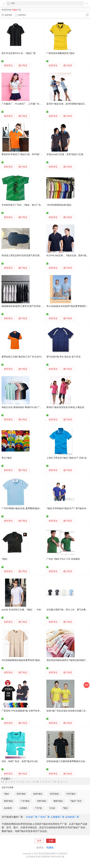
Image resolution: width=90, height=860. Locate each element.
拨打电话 (22, 65)
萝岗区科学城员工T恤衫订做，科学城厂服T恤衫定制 (27, 154)
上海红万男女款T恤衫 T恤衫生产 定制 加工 (67, 458)
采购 (86, 685)
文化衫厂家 (32, 816)
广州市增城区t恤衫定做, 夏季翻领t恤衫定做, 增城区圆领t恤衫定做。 (35, 508)
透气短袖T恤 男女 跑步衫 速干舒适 (63, 356)
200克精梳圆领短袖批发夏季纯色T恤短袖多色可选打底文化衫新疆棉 (35, 660)
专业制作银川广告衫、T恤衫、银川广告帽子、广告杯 (28, 205)
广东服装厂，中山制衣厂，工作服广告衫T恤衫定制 (27, 104)
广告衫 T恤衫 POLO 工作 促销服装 (63, 559)
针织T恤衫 (70, 794)
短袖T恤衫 (37, 794)
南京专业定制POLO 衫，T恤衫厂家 (19, 53)
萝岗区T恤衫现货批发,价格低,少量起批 (65, 407)
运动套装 (8, 808)
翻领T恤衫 (58, 801)
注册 (51, 840)
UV (55, 782)
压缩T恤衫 (54, 794)
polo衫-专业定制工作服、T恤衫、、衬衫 (21, 609)
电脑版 (50, 847)
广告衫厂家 (44, 816)
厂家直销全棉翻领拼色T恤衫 (60, 53)
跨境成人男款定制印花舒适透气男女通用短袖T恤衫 (27, 255)
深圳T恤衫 (21, 794)
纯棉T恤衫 (41, 801)
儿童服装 (23, 808)
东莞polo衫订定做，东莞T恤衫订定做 (64, 154)
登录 (39, 840)
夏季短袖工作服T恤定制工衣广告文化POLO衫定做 (26, 356)
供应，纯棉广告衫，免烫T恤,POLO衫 (20, 761)
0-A (2, 782)
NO (37, 782)
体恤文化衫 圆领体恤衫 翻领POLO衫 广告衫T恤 (25, 407)
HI (23, 782)
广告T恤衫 (25, 801)
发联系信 (8, 65)
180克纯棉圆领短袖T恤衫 (58, 205)
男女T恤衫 (7, 458)
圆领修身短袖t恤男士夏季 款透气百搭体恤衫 (23, 306)
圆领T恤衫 (8, 801)
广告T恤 (38, 808)
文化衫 (52, 808)
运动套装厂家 (72, 816)
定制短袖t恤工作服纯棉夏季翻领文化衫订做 (67, 761)
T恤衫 (4, 559)
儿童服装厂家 (57, 816)
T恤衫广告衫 (75, 801)
